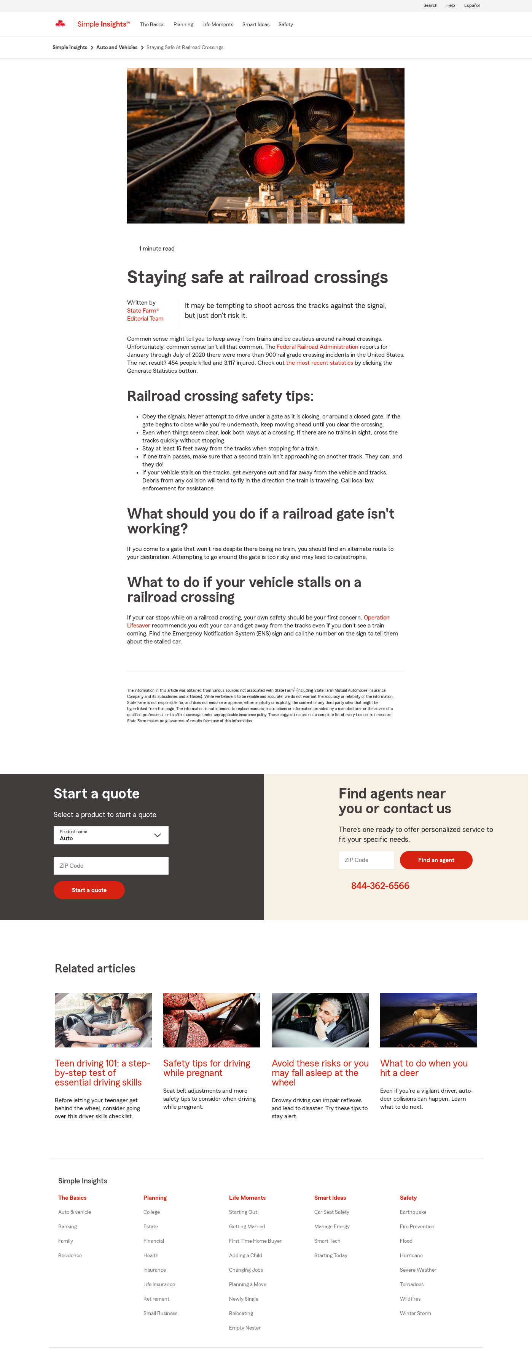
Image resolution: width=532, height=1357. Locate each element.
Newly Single (243, 1299)
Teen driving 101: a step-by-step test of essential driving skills (102, 1073)
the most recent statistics (319, 363)
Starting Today (330, 1255)
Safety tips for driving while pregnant (206, 1068)
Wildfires (410, 1299)
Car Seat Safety (331, 1212)
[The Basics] (152, 25)
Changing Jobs (246, 1270)
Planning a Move (247, 1284)
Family (65, 1241)
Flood (406, 1241)
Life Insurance (159, 1284)
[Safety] (286, 25)
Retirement (156, 1299)
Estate (150, 1226)
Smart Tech (327, 1241)
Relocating (241, 1313)
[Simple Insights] (104, 27)
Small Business (160, 1313)
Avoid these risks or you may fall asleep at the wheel (320, 1073)
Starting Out (243, 1212)
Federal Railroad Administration (317, 347)
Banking (67, 1226)
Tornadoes (412, 1284)
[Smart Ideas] (256, 25)
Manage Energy (332, 1226)
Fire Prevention (417, 1226)
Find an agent (436, 860)
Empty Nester (245, 1328)
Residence (70, 1255)
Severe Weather (418, 1270)
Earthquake (413, 1212)
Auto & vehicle (74, 1212)
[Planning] (183, 25)
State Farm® (145, 315)
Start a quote (89, 890)
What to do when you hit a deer (424, 1068)
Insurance (154, 1270)
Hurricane (411, 1255)
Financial (153, 1241)
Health (151, 1255)
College (151, 1212)
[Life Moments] (218, 25)
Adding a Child (245, 1255)
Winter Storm (415, 1313)
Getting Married (247, 1226)
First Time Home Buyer (255, 1241)
